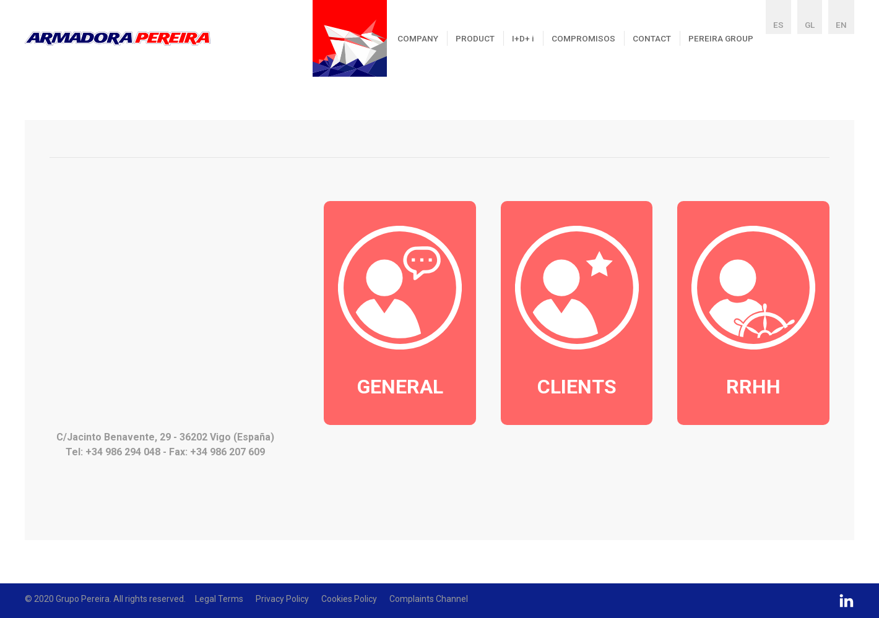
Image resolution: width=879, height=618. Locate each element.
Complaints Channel (428, 599)
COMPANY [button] (417, 38)
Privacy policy (282, 599)
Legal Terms (219, 599)
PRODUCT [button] (475, 38)
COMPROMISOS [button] (583, 38)
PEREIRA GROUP (720, 38)
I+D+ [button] (523, 38)
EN (841, 25)
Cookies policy (349, 599)
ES (778, 25)
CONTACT (652, 38)
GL (810, 25)
